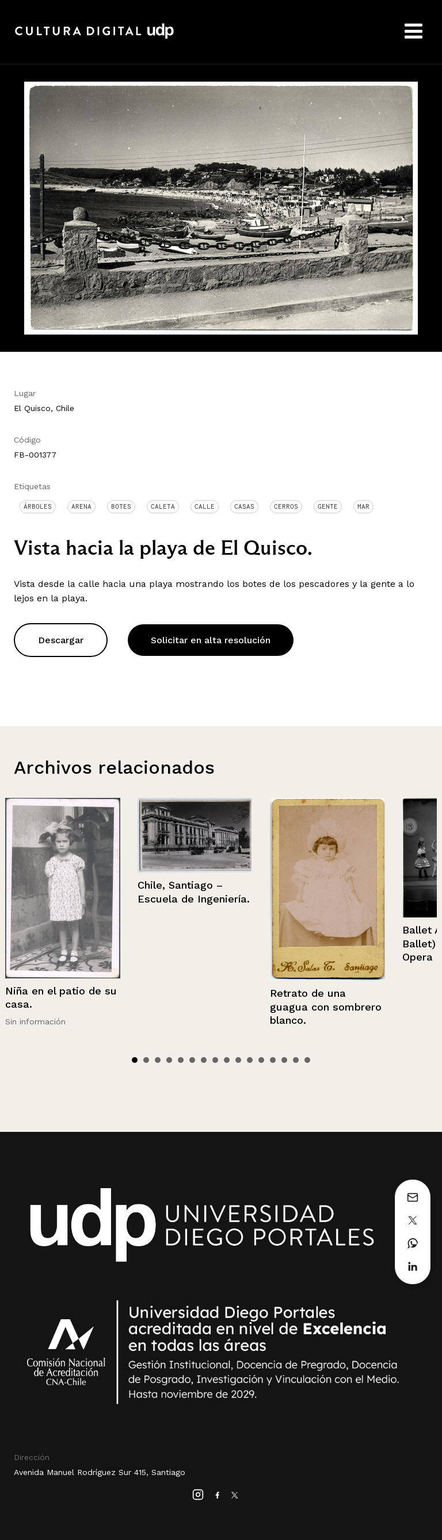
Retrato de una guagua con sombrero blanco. (326, 1006)
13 (273, 1060)
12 (261, 1060)
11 (250, 1060)
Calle (205, 506)
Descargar (60, 640)
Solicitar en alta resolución (210, 640)
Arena (81, 506)
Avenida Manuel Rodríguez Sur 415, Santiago (99, 1472)
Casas (244, 506)
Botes (121, 506)
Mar (363, 506)
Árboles (38, 506)
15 (296, 1060)
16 (307, 1060)
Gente (328, 506)
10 (238, 1060)
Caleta (163, 506)
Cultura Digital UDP (94, 37)
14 (284, 1060)
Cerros (286, 506)
